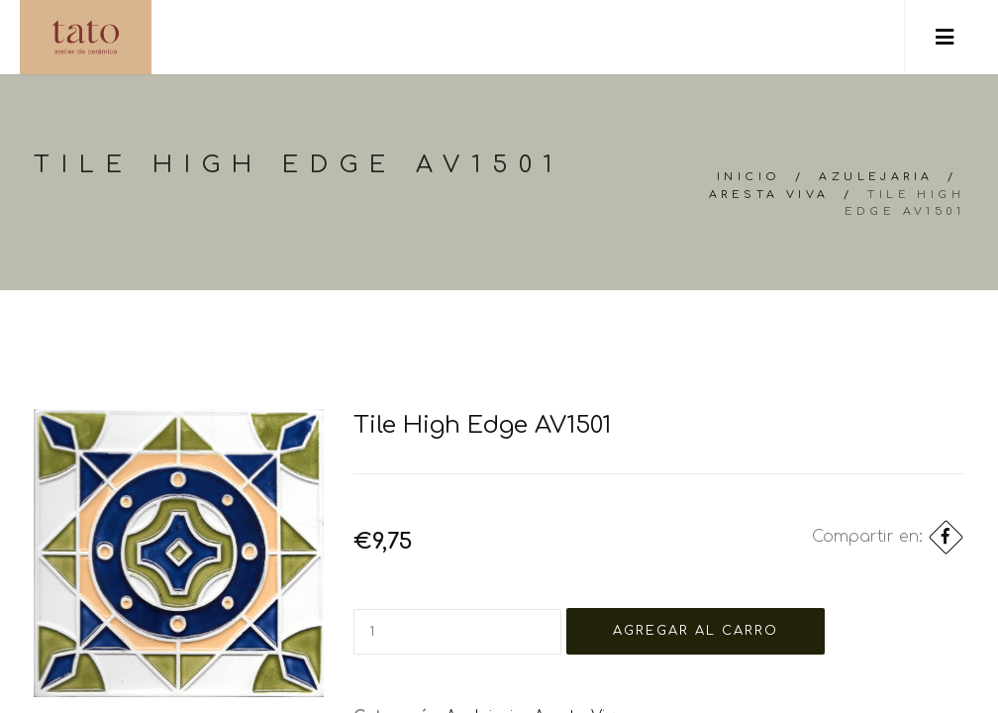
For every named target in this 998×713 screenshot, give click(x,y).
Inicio (748, 176)
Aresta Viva (769, 194)
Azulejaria (876, 176)
